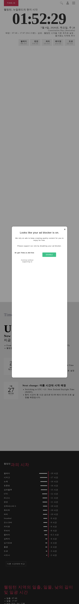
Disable (49, 255)
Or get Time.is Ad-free (24, 253)
